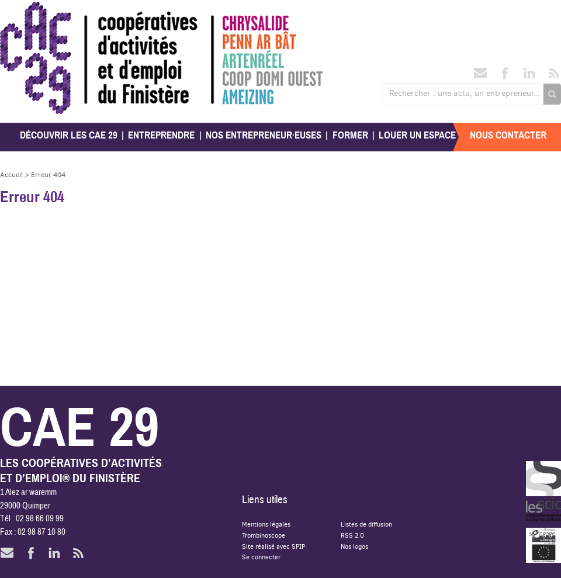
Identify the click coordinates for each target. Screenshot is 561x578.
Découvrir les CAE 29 (68, 135)
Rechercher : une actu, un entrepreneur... (465, 93)
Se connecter (261, 556)
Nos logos (354, 546)
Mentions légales (266, 524)
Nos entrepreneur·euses (263, 135)
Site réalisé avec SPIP (273, 546)
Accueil (11, 174)
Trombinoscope (263, 535)
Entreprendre (161, 135)
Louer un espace (417, 135)
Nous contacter (508, 135)
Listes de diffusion (366, 524)
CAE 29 (25, 13)
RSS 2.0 (352, 535)
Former (350, 135)
